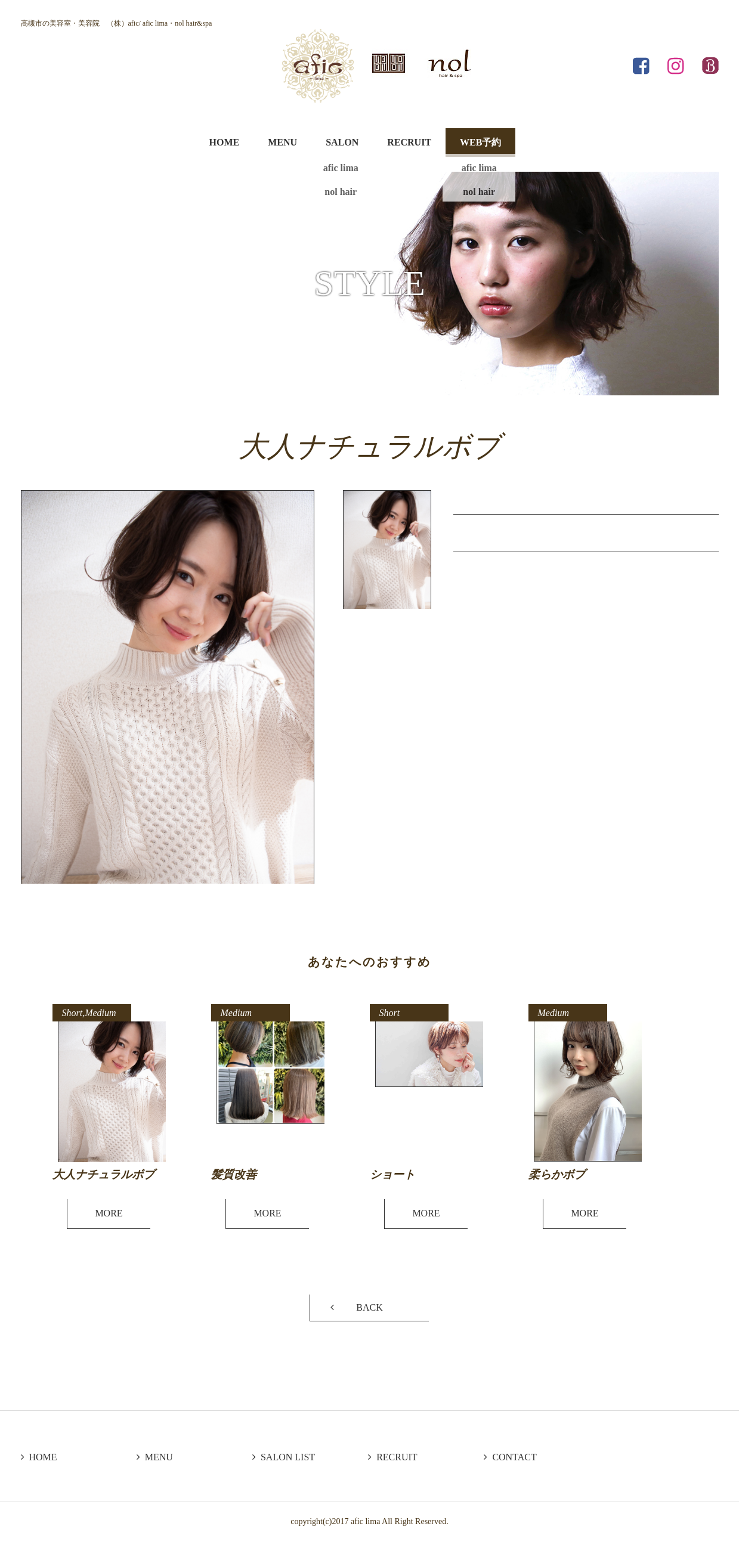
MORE (108, 1213)
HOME (224, 142)
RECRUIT (409, 142)
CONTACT (510, 1457)
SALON (342, 142)
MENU (282, 142)
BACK (369, 1307)
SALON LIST (283, 1457)
